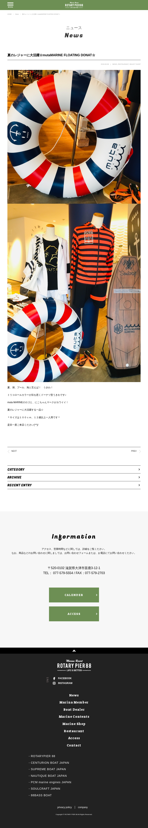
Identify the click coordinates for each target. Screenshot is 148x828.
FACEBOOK (65, 678)
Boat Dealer (74, 709)
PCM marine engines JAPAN (51, 782)
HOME (9, 14)
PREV (134, 451)
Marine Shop (74, 724)
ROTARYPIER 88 (43, 756)
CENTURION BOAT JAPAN (50, 762)
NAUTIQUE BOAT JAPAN (49, 775)
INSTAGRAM (65, 683)
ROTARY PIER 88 (71, 814)
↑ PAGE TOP (74, 651)
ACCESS (74, 614)
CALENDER (74, 595)
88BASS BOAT (41, 795)
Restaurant (74, 731)
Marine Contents (74, 717)
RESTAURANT (123, 64)
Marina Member (74, 702)
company (83, 807)
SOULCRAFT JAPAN (45, 788)
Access (74, 738)
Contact (74, 745)
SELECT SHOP (135, 64)
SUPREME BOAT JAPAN (48, 769)
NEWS (114, 64)
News (17, 14)
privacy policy (64, 807)
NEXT (14, 451)
